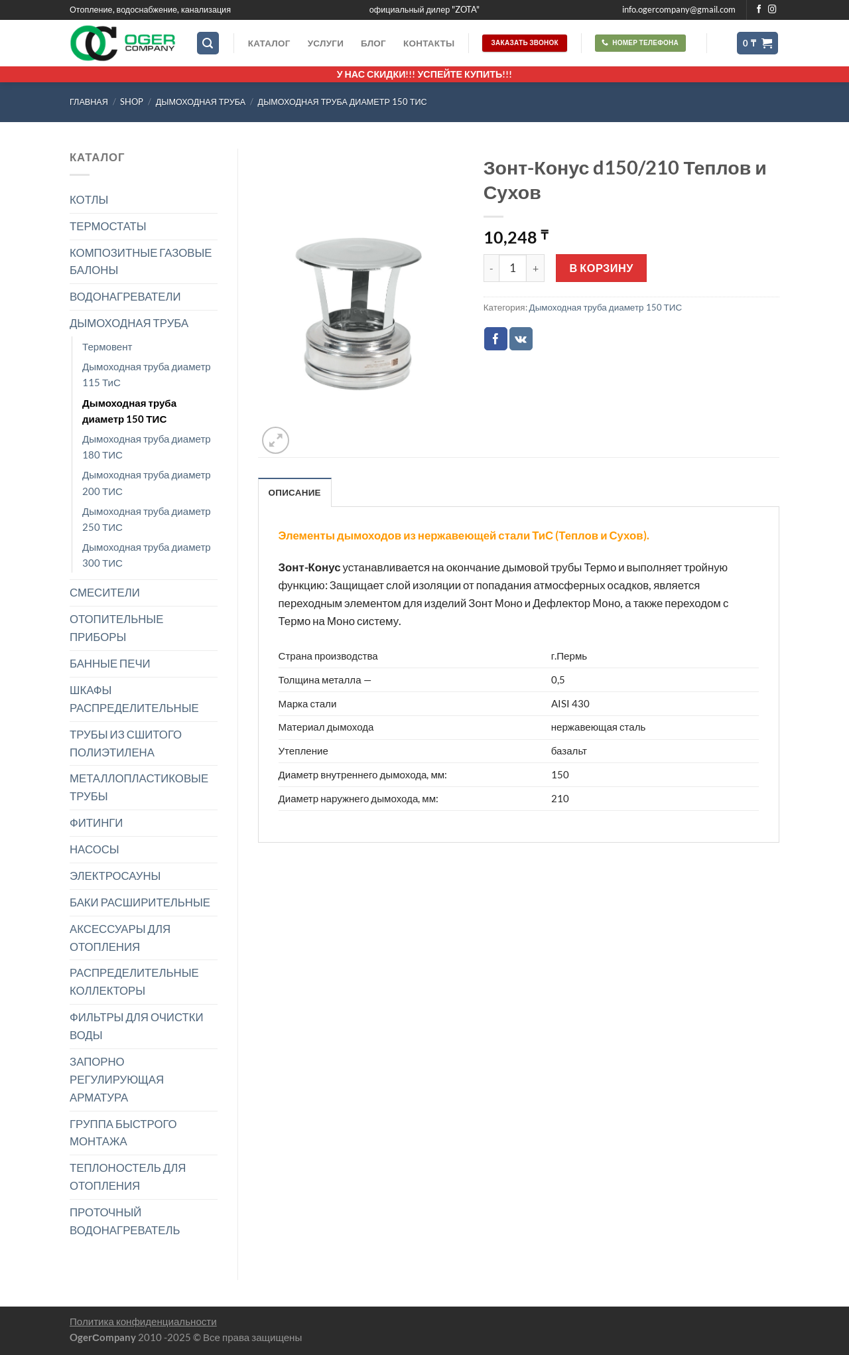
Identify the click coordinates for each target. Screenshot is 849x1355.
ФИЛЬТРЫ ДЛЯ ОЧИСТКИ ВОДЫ (137, 1026)
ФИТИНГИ (96, 822)
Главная (89, 102)
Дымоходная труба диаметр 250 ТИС (146, 519)
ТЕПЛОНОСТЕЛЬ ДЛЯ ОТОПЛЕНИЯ (128, 1176)
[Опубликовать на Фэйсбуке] (495, 338)
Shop (131, 102)
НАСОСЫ (94, 849)
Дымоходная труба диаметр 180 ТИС (146, 447)
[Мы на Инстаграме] (772, 10)
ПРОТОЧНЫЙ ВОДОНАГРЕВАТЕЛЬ (125, 1221)
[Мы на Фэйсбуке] (759, 10)
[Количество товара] (513, 268)
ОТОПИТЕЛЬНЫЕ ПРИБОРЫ (116, 628)
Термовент (107, 346)
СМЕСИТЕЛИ (105, 592)
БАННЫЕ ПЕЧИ (110, 663)
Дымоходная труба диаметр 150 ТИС (342, 102)
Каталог (269, 43)
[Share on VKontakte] (521, 338)
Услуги (326, 43)
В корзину (601, 267)
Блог (373, 43)
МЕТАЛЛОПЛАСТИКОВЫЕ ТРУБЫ (139, 787)
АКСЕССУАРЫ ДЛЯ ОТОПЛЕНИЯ (120, 938)
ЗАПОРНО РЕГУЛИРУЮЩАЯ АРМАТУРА (117, 1079)
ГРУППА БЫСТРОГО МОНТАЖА (123, 1133)
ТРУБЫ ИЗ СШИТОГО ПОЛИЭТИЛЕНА (126, 743)
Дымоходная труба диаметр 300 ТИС (146, 555)
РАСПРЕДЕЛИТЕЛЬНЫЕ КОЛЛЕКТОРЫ (134, 981)
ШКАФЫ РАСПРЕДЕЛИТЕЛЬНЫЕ (134, 699)
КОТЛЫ (89, 199)
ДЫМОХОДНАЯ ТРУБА (200, 102)
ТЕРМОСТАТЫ (108, 226)
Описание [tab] (295, 492)
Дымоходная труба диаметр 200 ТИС (146, 482)
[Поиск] (208, 43)
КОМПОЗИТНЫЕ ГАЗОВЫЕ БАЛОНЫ (141, 261)
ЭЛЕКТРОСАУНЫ (115, 876)
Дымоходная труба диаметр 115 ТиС (146, 374)
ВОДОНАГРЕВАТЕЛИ (125, 296)
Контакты (428, 43)
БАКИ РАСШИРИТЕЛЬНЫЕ (140, 902)
